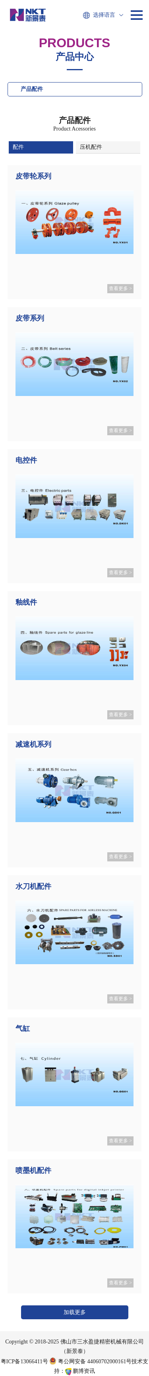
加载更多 (75, 1312)
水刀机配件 (33, 886)
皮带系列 (29, 318)
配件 (18, 147)
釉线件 (26, 602)
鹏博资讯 (84, 1371)
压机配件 (91, 147)
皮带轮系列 (33, 176)
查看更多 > (120, 288)
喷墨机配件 (33, 1170)
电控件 (26, 460)
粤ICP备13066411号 (24, 1361)
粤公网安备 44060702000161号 (90, 1361)
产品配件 (32, 89)
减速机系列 (33, 744)
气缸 (22, 1028)
